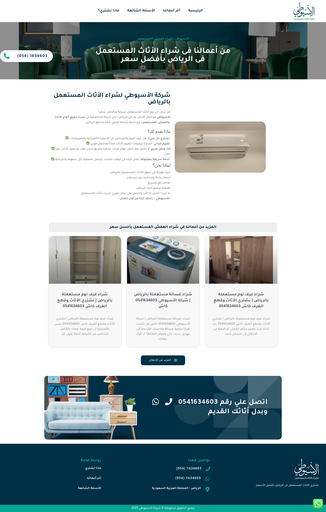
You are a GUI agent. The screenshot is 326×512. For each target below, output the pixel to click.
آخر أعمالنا (171, 11)
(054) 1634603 (32, 56)
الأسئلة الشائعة (141, 11)
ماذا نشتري (93, 468)
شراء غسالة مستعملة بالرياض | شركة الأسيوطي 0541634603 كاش (163, 301)
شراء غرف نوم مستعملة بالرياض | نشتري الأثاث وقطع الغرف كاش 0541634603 (84, 301)
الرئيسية (195, 11)
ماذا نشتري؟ (108, 11)
